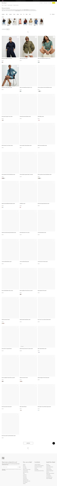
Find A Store (25, 477)
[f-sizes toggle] (21, 14)
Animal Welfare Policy (49, 477)
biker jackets (26, 9)
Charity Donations (49, 469)
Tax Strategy (48, 474)
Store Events (25, 478)
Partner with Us (48, 468)
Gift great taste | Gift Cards (36, 0)
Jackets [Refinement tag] (8, 29)
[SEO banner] (19, 10)
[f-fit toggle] (24, 14)
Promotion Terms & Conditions (39, 465)
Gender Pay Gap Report (49, 470)
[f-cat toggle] (3, 14)
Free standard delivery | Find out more (21, 0)
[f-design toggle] (18, 14)
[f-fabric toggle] (27, 14)
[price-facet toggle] (30, 14)
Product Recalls (25, 470)
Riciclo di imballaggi (49, 478)
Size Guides (25, 468)
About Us (47, 464)
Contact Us (24, 474)
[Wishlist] (18, 37)
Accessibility (36, 469)
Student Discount (25, 479)
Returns (24, 465)
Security (36, 468)
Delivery (24, 464)
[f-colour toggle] (14, 14)
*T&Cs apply (3, 469)
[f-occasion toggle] (11, 14)
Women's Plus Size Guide (26, 469)
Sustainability (48, 465)
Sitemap (24, 483)
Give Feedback (25, 482)
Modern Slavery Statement (50, 473)
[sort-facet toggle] (52, 14)
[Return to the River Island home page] (5, 3)
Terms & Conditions (37, 464)
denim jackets (17, 10)
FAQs (24, 473)
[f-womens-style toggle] (7, 14)
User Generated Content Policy (39, 470)
